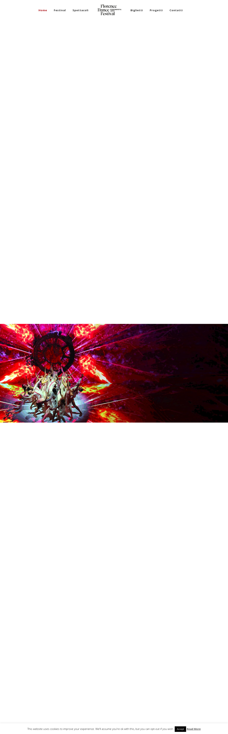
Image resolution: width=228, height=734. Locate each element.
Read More (194, 729)
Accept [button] (180, 729)
